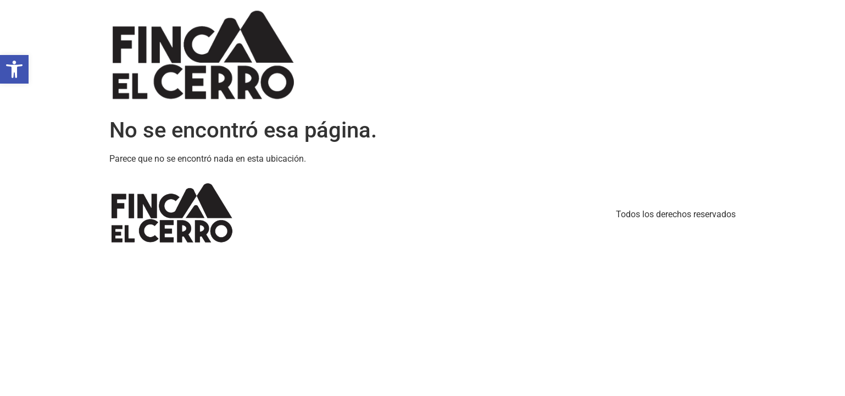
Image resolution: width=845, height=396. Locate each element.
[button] (14, 69)
